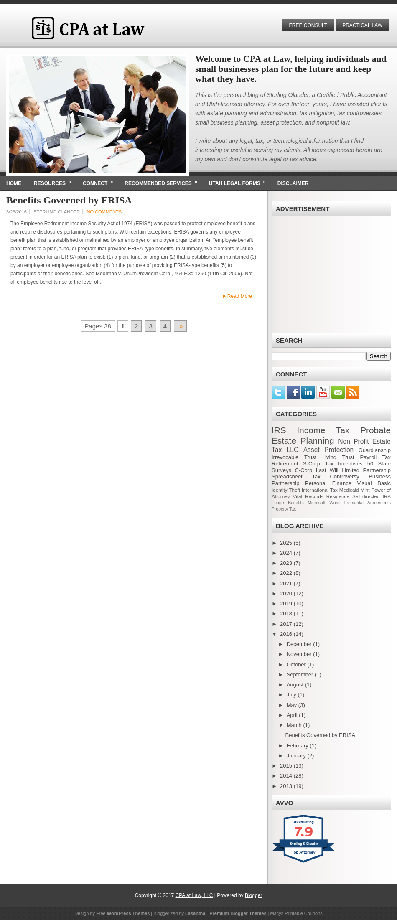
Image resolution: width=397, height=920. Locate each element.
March (295, 725)
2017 (287, 624)
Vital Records (308, 496)
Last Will (327, 470)
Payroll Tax (375, 457)
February (298, 745)
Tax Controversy (335, 476)
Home (13, 183)
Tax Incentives (343, 463)
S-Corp (311, 463)
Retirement (285, 463)
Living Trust (338, 457)
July (292, 694)
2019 (287, 603)
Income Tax (323, 430)
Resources (55, 181)
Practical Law (362, 25)
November (300, 654)
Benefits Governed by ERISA (69, 200)
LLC (293, 449)
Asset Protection (328, 449)
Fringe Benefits (288, 503)
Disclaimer (293, 183)
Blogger (253, 895)
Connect (100, 181)
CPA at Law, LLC (194, 895)
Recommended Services (163, 181)
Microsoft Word (323, 503)
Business (380, 476)
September (301, 674)
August (296, 684)
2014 (287, 776)
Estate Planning (303, 440)
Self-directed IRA (371, 496)
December (300, 644)
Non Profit (353, 441)
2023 (287, 563)
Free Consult (308, 25)
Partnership (285, 483)
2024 (287, 553)
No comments (104, 211)
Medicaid (349, 490)
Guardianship (375, 450)
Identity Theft (286, 490)
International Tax (320, 490)
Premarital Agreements (367, 503)
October (297, 664)
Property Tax (284, 509)
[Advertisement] (331, 274)
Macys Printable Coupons (296, 913)
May (292, 705)
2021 (287, 583)
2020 (287, 593)
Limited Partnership (366, 470)
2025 (287, 543)
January (297, 755)
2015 (287, 765)
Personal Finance (328, 483)
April (293, 715)
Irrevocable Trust (294, 457)
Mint (364, 490)
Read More (239, 296)
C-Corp (303, 470)
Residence (337, 496)
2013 (287, 786)
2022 (287, 573)
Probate (375, 430)
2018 (287, 613)
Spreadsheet (287, 476)
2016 (287, 634)
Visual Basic (374, 483)
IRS (279, 430)
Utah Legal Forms (240, 181)
